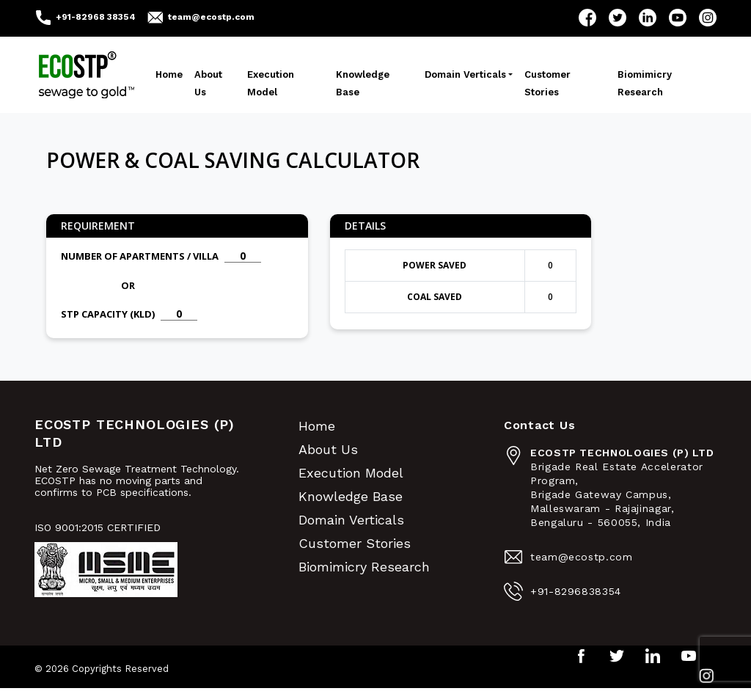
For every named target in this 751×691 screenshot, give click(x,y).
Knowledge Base (362, 83)
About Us (208, 83)
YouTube (677, 17)
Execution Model (270, 83)
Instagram (708, 17)
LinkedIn (647, 17)
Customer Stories (547, 83)
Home (169, 74)
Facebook (587, 17)
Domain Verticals (465, 74)
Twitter (617, 17)
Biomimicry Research (645, 83)
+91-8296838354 (575, 591)
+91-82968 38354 (96, 17)
